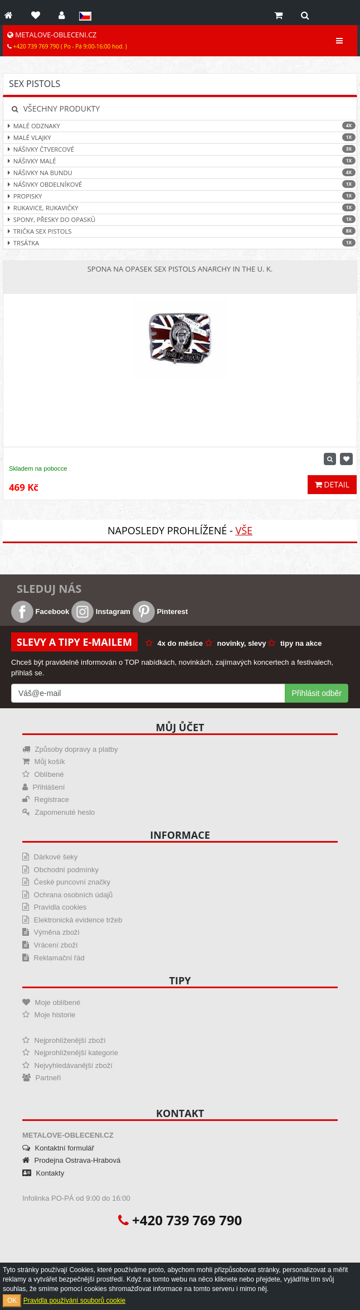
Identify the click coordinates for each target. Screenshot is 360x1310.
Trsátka (180, 243)
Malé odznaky (180, 126)
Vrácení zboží (50, 945)
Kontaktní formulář (58, 1148)
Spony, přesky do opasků (180, 219)
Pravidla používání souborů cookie (74, 1300)
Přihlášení (43, 787)
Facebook (40, 611)
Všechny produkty (56, 108)
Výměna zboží (51, 932)
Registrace (45, 799)
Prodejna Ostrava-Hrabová (71, 1160)
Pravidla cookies (54, 907)
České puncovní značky (66, 882)
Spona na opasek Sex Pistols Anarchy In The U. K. (180, 269)
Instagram (100, 611)
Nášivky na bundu (180, 172)
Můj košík (43, 761)
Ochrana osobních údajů (67, 895)
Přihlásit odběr (317, 693)
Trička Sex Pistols (180, 231)
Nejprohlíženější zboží (64, 1040)
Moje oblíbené (51, 1002)
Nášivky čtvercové (180, 149)
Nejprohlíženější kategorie (70, 1052)
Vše (243, 530)
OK (12, 1300)
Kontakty (43, 1173)
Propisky (180, 196)
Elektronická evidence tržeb (72, 920)
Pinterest (160, 611)
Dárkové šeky (49, 857)
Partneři (41, 1078)
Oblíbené (43, 774)
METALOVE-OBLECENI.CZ (67, 40)
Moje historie (48, 1015)
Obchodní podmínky (60, 870)
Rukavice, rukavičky (180, 208)
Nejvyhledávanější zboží (67, 1065)
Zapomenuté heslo (58, 812)
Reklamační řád (53, 958)
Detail (332, 484)
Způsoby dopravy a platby (70, 749)
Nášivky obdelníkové (180, 184)
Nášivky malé (180, 161)
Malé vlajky (180, 137)
